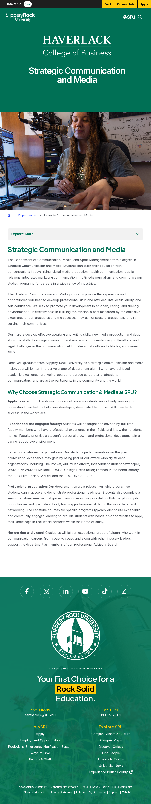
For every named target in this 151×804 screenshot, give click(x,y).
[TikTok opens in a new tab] (105, 591)
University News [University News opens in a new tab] (111, 766)
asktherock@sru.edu (40, 715)
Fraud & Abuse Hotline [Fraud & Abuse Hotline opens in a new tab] (95, 786)
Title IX (126, 792)
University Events (111, 759)
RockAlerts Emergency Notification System (40, 747)
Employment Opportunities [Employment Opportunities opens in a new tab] (40, 740)
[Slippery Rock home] (20, 17)
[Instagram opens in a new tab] (46, 591)
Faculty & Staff (40, 759)
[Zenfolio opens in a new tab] (124, 591)
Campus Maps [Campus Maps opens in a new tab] (111, 740)
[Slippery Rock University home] (75, 635)
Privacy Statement (62, 792)
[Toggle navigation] (118, 17)
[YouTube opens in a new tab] (85, 591)
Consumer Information (64, 786)
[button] (75, 234)
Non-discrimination (35, 792)
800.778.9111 (111, 715)
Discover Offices (111, 747)
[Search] (138, 17)
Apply (40, 734)
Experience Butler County (111, 772)
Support (114, 792)
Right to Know (97, 792)
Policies (81, 792)
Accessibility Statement (33, 786)
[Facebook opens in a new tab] (27, 591)
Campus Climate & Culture (110, 734)
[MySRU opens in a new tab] (129, 17)
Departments (27, 215)
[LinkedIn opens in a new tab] (66, 591)
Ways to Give (40, 753)
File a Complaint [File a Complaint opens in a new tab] (122, 786)
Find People (111, 753)
